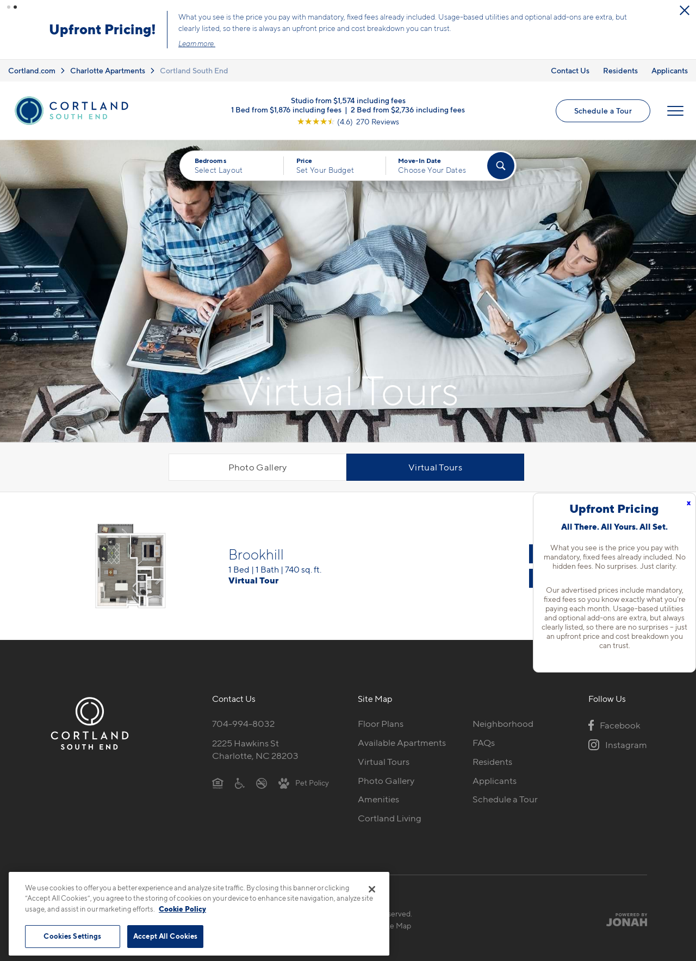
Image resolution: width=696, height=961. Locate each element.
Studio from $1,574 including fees (348, 96)
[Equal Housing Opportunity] (217, 779)
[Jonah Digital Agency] (621, 915)
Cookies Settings (72, 936)
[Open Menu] (675, 107)
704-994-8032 (243, 719)
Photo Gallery (257, 463)
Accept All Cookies (165, 936)
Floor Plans (380, 719)
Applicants (669, 66)
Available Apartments (402, 738)
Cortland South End (194, 66)
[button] (8, 7)
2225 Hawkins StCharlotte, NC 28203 (255, 745)
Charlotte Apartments (107, 66)
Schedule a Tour (603, 106)
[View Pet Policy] (303, 779)
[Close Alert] (244, 13)
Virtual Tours (435, 463)
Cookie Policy (182, 909)
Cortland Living (389, 814)
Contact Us (570, 66)
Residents (620, 66)
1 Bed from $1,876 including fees (286, 105)
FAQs (484, 738)
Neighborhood (503, 719)
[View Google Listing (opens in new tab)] (348, 117)
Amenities (378, 795)
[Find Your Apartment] (500, 162)
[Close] (372, 889)
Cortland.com (31, 66)
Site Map (396, 922)
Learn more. (452, 41)
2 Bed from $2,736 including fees (408, 105)
